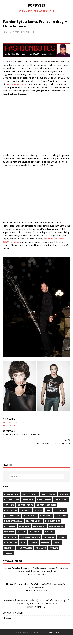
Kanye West (45, 515)
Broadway (28, 499)
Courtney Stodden (46, 505)
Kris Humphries (52, 521)
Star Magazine (24, 548)
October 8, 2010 (12, 32)
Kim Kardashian (33, 521)
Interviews (59, 510)
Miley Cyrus (35, 532)
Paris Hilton (10, 542)
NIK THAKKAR (28, 32)
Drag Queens (10, 510)
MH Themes (54, 632)
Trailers (54, 548)
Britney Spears (11, 499)
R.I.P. (23, 542)
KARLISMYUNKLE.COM (16, 84)
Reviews (33, 542)
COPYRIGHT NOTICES (13, 612)
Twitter (8, 553)
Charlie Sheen (44, 499)
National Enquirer (30, 537)
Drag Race (26, 510)
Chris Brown (61, 499)
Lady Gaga (24, 526)
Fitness (38, 510)
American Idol (11, 494)
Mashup (21, 532)
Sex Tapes (8, 548)
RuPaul (56, 542)
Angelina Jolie (49, 494)
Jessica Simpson (11, 515)
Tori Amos (41, 548)
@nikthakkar (9, 425)
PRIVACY (7, 617)
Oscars (62, 537)
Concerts (9, 505)
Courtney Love (25, 505)
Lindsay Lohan (56, 526)
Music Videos (10, 537)
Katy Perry (60, 515)
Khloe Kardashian (13, 521)
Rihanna (45, 542)
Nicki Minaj (49, 537)
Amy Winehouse (30, 494)
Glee (48, 510)
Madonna (9, 532)
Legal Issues (39, 526)
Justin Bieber (30, 515)
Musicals (49, 532)
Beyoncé (64, 494)
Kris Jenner (9, 526)
